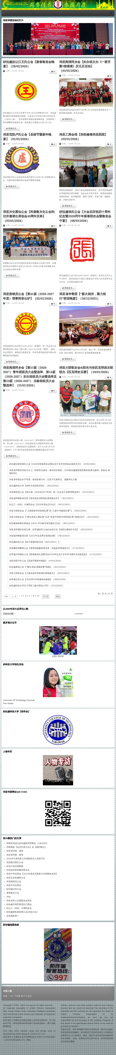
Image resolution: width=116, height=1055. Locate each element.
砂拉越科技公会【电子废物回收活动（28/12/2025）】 (34, 542)
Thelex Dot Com (37, 1034)
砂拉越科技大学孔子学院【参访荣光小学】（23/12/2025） (36, 585)
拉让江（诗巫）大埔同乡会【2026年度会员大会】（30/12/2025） (40, 504)
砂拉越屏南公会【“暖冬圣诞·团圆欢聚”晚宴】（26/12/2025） (38, 567)
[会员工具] (53, 71)
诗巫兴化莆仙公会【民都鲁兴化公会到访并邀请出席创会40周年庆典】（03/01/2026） (28, 216)
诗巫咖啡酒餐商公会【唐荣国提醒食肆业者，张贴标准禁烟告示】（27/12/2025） (47, 548)
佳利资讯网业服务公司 (15, 1040)
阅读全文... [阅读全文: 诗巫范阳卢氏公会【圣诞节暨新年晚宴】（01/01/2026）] (12, 186)
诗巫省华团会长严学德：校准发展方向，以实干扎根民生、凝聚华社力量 (43, 479)
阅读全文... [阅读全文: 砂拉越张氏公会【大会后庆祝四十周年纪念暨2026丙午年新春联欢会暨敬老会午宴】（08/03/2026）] (68, 288)
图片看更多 (58, 656)
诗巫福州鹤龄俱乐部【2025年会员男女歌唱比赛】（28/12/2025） (40, 535)
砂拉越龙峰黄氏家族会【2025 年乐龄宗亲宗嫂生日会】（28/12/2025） (42, 523)
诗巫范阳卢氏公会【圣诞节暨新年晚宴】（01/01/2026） (35, 560)
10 (38, 596)
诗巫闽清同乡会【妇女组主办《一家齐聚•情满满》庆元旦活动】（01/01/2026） (85, 66)
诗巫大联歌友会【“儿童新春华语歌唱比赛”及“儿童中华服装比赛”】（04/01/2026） (48, 510)
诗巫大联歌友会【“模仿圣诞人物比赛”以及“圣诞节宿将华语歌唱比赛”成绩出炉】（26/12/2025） (54, 517)
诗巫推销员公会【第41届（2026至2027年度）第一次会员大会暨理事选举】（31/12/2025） (52, 492)
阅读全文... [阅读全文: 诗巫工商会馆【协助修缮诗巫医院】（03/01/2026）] (68, 206)
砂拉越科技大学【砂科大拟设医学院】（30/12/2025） (34, 485)
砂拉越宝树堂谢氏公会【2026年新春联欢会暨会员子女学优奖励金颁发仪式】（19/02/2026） (53, 464)
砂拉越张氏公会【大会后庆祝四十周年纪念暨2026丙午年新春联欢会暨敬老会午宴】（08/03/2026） (85, 216)
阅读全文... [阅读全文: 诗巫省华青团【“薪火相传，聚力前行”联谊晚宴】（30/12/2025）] (68, 359)
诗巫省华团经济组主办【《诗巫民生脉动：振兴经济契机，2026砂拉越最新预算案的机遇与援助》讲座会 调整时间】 (59, 471)
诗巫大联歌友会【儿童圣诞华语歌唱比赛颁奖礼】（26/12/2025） (40, 573)
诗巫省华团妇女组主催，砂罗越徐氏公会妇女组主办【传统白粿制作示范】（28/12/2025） (51, 529)
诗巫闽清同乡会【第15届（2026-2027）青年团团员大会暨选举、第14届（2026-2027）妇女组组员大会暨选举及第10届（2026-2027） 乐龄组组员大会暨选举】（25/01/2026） (30, 376)
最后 (58, 596)
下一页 (45, 596)
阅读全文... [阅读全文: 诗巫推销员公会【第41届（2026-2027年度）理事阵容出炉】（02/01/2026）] (12, 361)
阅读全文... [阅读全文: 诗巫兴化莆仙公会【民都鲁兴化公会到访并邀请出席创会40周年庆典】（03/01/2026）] (12, 275)
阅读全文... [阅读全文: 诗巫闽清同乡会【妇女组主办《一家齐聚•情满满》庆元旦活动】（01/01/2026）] (68, 119)
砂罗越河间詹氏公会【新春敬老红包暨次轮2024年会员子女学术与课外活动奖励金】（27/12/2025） (56, 554)
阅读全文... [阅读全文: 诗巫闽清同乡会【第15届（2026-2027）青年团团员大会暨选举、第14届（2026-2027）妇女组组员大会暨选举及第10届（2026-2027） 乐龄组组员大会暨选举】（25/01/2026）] (12, 456)
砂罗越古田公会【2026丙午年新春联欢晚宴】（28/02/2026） (38, 579)
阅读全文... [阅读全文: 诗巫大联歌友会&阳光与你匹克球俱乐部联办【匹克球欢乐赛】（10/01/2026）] (68, 432)
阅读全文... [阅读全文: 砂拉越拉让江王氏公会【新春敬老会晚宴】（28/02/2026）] (12, 128)
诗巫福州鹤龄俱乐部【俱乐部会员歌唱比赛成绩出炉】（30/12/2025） (42, 498)
